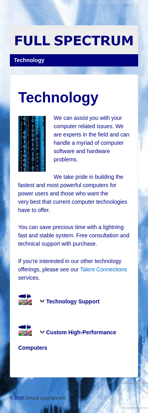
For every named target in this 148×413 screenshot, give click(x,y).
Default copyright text (45, 398)
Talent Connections (103, 269)
